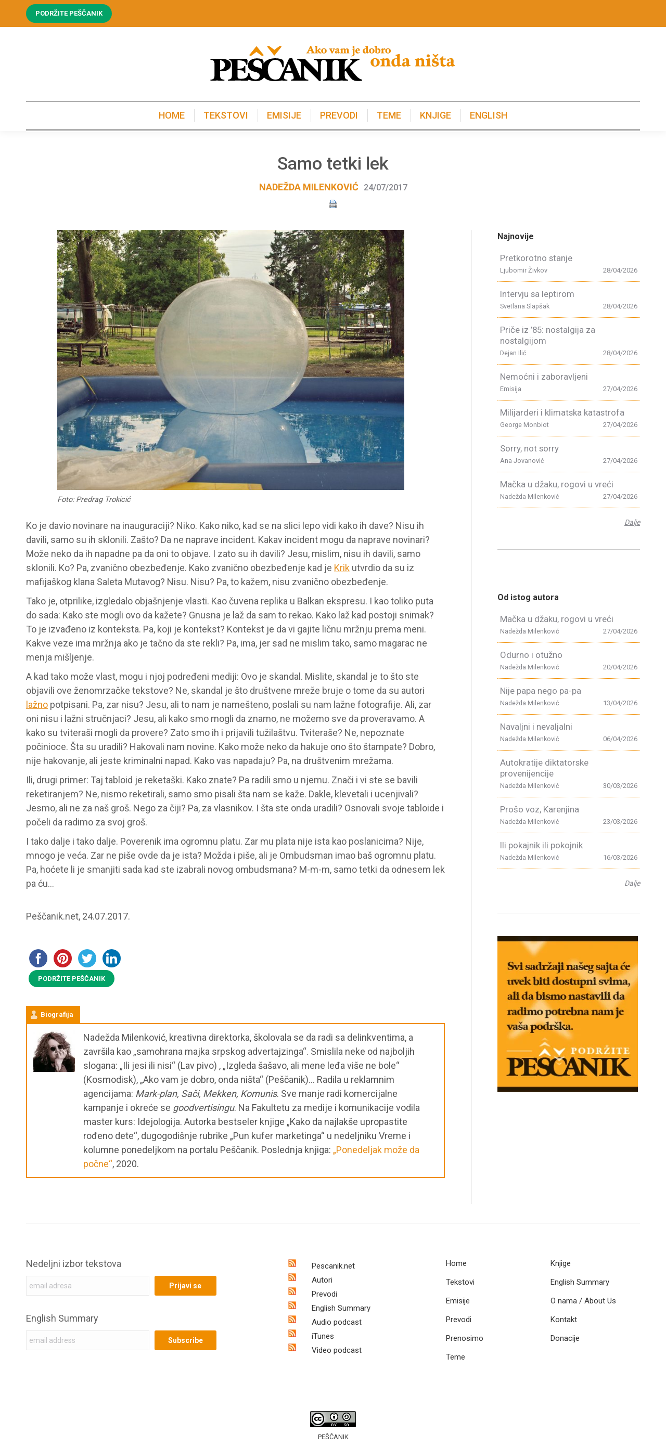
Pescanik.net (333, 1266)
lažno (37, 704)
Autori (322, 1280)
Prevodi (324, 1294)
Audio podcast (337, 1322)
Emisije (458, 1300)
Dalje (632, 522)
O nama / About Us (583, 1300)
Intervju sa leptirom (537, 294)
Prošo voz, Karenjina (539, 809)
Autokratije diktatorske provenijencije (544, 768)
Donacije (565, 1338)
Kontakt (563, 1319)
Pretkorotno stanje (536, 258)
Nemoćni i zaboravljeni (544, 376)
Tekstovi (460, 1282)
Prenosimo (464, 1338)
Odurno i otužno (531, 655)
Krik (342, 567)
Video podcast (337, 1350)
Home (456, 1263)
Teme (455, 1357)
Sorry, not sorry (529, 448)
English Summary (62, 1318)
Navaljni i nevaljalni (536, 726)
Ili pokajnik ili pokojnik (541, 845)
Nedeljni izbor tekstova (73, 1263)
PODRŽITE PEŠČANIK (71, 978)
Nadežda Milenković (308, 187)
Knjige (560, 1263)
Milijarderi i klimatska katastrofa (562, 412)
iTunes (323, 1336)
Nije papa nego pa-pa (540, 691)
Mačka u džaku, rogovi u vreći (556, 484)
